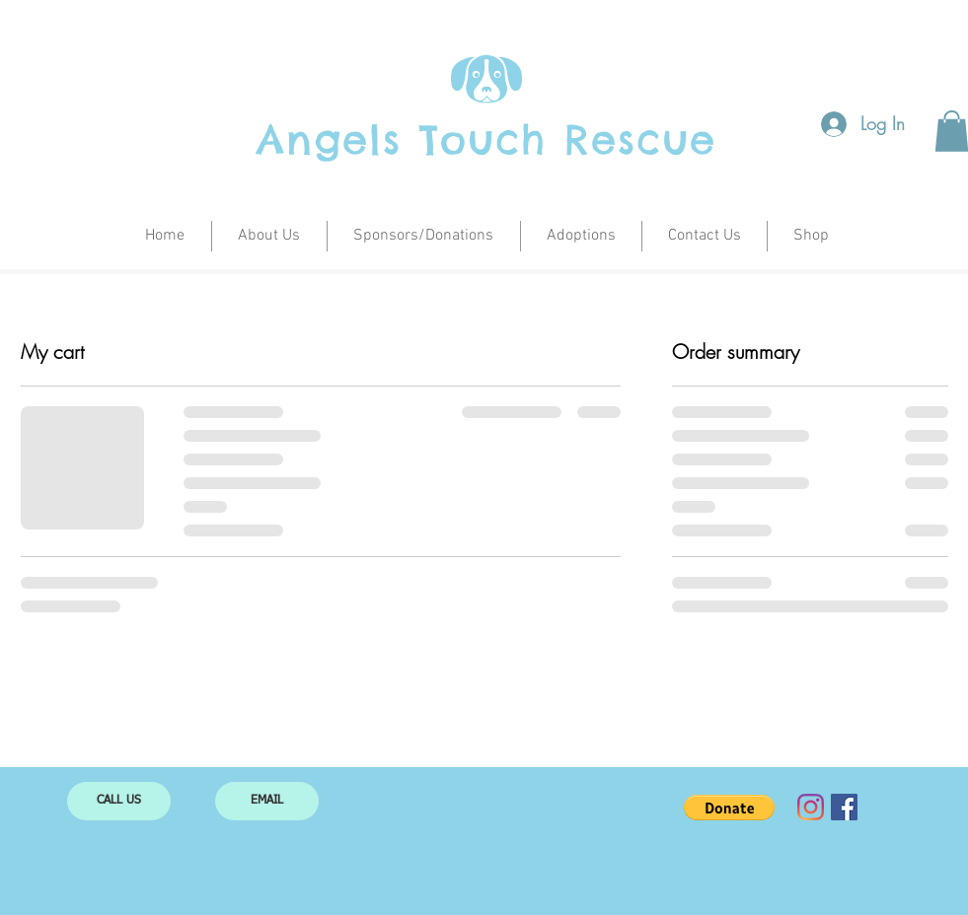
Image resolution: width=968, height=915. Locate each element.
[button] (729, 807)
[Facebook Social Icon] (844, 807)
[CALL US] (119, 801)
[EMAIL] (267, 801)
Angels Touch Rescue (486, 139)
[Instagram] (810, 807)
